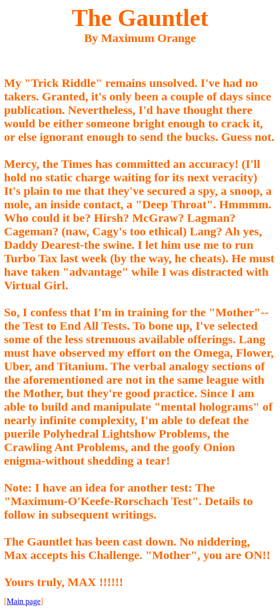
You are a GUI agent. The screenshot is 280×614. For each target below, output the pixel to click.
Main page (23, 601)
